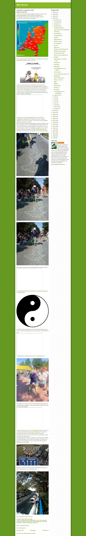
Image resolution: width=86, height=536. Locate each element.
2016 (54, 122)
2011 (54, 132)
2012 (54, 130)
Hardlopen (19, 521)
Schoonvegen (57, 72)
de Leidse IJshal (20, 292)
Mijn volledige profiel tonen (58, 164)
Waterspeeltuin (57, 39)
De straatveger (57, 33)
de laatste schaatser (42, 291)
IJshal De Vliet (45, 330)
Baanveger (56, 64)
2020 (54, 114)
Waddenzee (29, 522)
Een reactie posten (21, 528)
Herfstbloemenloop (58, 27)
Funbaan (56, 37)
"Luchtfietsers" (35, 430)
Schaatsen (19, 522)
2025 (54, 14)
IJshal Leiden (33, 521)
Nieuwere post (20, 530)
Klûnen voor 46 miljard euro (61, 55)
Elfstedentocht (31, 520)
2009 (54, 136)
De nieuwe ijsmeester (59, 53)
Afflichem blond (58, 41)
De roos (56, 45)
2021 (54, 112)
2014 (54, 126)
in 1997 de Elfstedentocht (38, 129)
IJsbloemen (57, 66)
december (56, 20)
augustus (56, 95)
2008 (54, 137)
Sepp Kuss (56, 47)
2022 (54, 110)
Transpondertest (58, 35)
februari (56, 106)
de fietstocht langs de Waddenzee (32, 431)
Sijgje (55, 81)
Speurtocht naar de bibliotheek (61, 29)
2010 (54, 134)
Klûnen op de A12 (58, 79)
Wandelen (35, 522)
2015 (54, 124)
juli (55, 97)
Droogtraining (23, 520)
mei (55, 101)
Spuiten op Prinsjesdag (60, 51)
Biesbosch (56, 87)
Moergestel (56, 62)
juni (55, 99)
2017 (54, 120)
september (57, 26)
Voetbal (24, 522)
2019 (54, 116)
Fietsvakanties (43, 520)
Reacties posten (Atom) (29, 533)
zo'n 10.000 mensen (28, 91)
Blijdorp (56, 83)
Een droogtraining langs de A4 (61, 74)
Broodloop (56, 89)
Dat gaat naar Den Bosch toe (61, 49)
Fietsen (37, 520)
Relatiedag (56, 31)
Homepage (33, 530)
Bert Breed (22, 5)
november (57, 22)
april (55, 102)
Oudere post (45, 530)
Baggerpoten (57, 76)
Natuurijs (44, 521)
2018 (54, 118)
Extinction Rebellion (21, 15)
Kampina (56, 57)
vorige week (28, 330)
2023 (54, 18)
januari (56, 108)
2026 (54, 12)
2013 (54, 128)
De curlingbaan (57, 43)
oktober (56, 24)
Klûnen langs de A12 (59, 78)
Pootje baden (57, 85)
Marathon (39, 521)
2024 (54, 16)
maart (55, 104)
